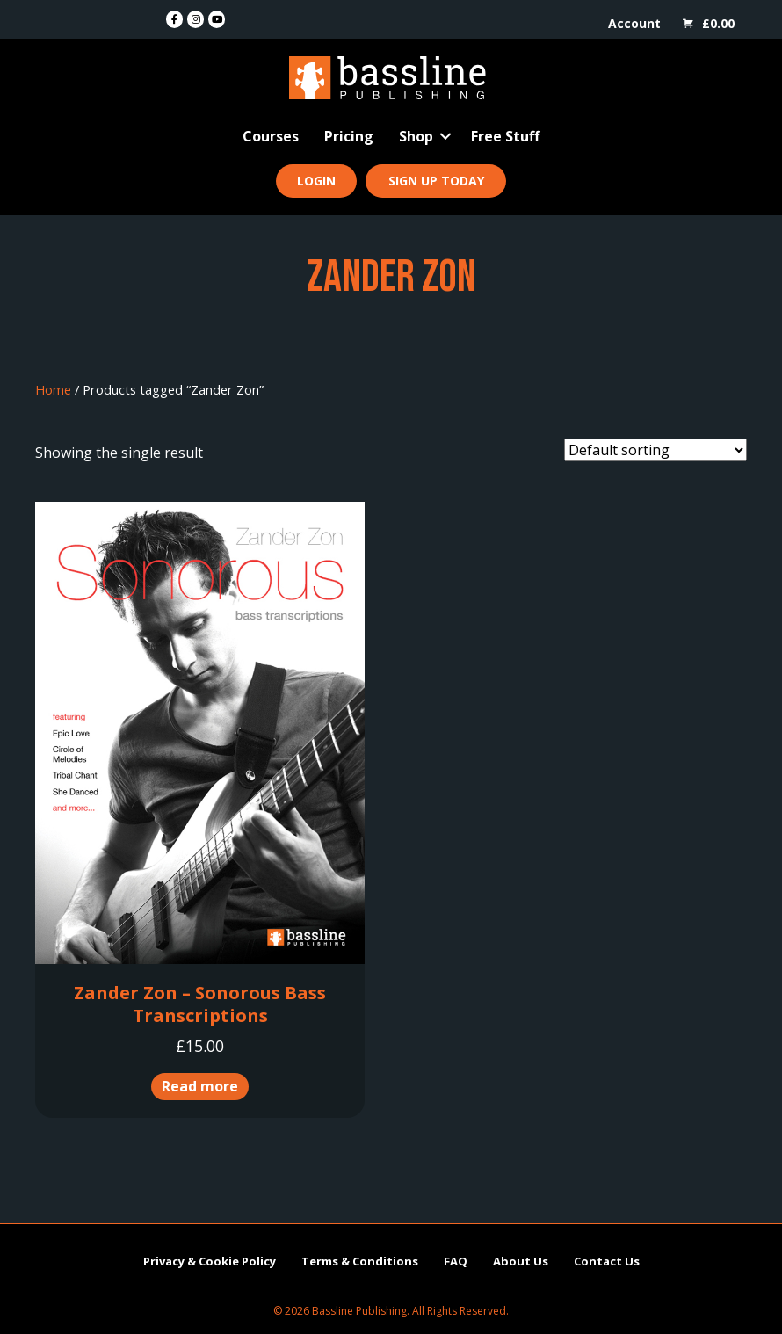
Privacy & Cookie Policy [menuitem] (209, 1261)
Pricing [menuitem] (348, 136)
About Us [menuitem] (520, 1261)
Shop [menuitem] (416, 136)
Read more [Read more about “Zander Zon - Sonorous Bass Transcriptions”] (200, 1086)
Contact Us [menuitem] (607, 1261)
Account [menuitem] (634, 23)
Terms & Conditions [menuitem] (359, 1261)
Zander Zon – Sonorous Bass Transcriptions (200, 1004)
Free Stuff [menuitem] (505, 136)
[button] (445, 136)
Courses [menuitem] (271, 136)
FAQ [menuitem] (455, 1261)
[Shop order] (655, 450)
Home (53, 389)
